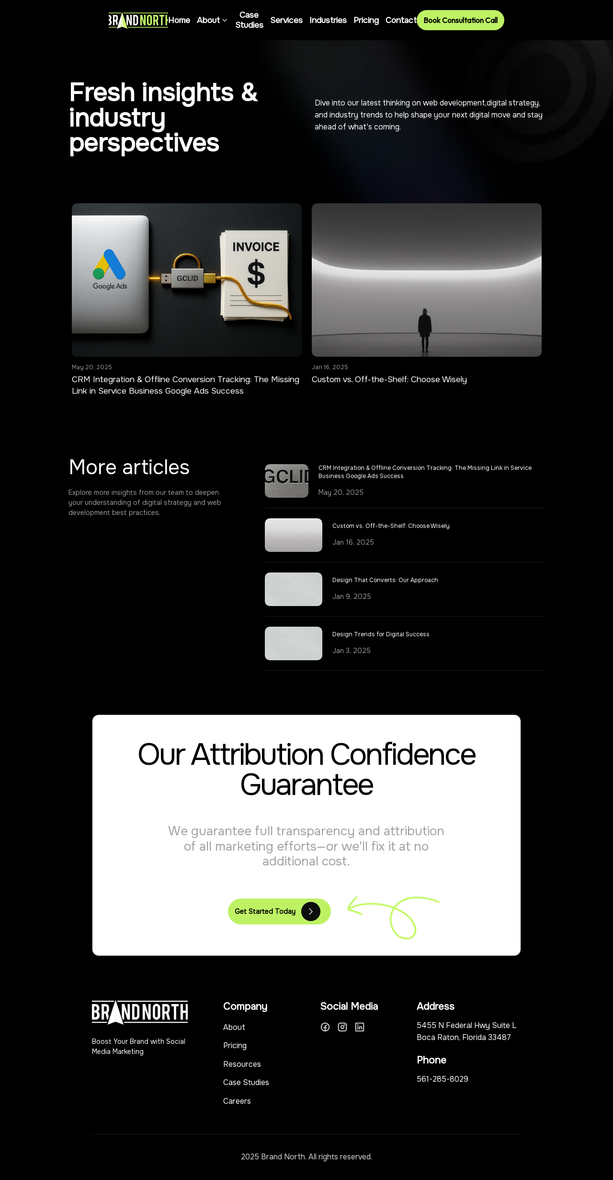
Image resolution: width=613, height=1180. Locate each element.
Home (179, 20)
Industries (328, 20)
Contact (401, 20)
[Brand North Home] (138, 20)
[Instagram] (342, 1027)
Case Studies (249, 20)
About (212, 20)
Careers (237, 1101)
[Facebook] (325, 1027)
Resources (242, 1064)
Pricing (366, 20)
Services (286, 20)
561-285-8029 (442, 1079)
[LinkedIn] (359, 1027)
